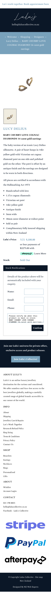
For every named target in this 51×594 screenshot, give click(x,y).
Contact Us (8, 445)
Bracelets (7, 457)
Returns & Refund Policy (13, 429)
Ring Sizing (8, 433)
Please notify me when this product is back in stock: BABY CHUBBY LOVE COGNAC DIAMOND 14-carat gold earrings (25, 318)
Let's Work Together (12, 425)
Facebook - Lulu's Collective (15, 512)
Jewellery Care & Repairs (13, 421)
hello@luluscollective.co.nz (25, 24)
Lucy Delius (12, 41)
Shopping (25, 37)
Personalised (9, 473)
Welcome (12, 37)
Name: (10, 291)
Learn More (40, 253)
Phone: (11, 308)
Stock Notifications (15, 268)
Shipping (7, 417)
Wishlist (7, 488)
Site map (39, 578)
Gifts (5, 477)
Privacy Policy (9, 441)
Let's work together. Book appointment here (25, 4)
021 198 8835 (9, 504)
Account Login (10, 492)
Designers (39, 37)
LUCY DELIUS (15, 128)
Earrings (6, 461)
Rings (5, 469)
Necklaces (7, 465)
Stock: (6, 260)
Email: (10, 300)
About (6, 413)
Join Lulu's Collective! (25, 360)
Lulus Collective (26, 578)
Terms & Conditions (11, 437)
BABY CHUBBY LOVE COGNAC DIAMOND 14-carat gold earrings (26, 45)
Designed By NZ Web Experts (25, 588)
